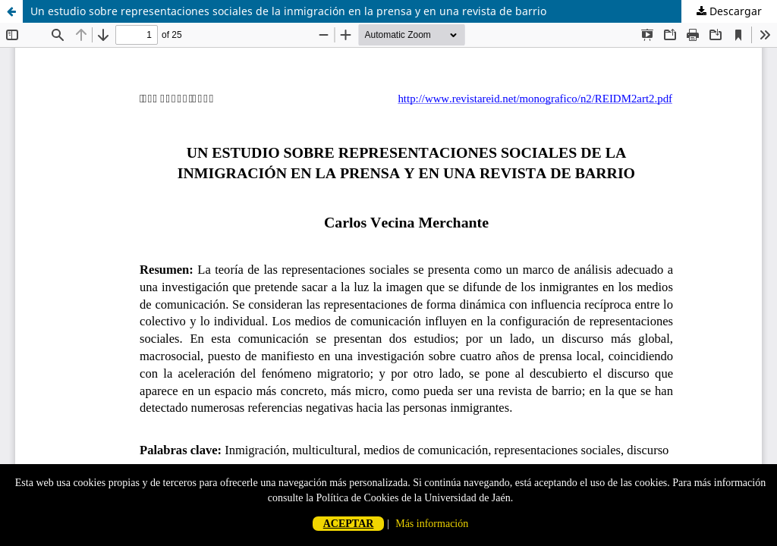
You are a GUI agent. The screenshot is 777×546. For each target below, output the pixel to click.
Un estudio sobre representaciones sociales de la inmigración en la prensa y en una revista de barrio (288, 11)
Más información (431, 523)
